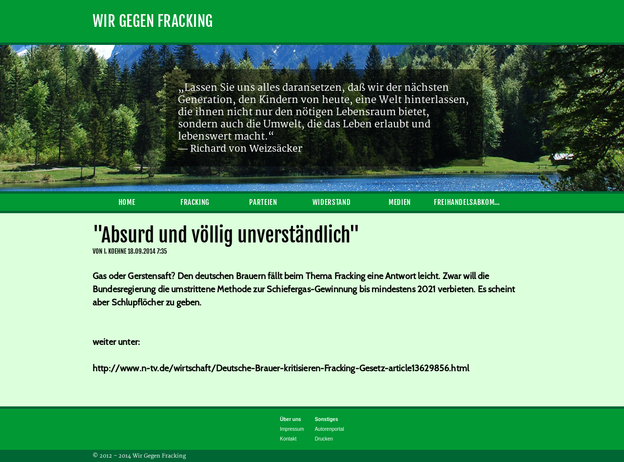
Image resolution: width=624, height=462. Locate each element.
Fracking (195, 202)
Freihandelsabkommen (468, 202)
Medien (400, 202)
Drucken (324, 439)
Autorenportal (329, 429)
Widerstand (331, 202)
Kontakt (288, 439)
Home (127, 202)
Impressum (292, 429)
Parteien (263, 202)
